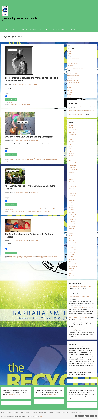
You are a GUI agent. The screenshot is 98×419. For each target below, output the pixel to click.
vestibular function (47, 211)
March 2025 (71, 155)
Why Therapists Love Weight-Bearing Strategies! (29, 136)
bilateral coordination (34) (73, 75)
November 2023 (72, 193)
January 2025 (72, 160)
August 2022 (72, 228)
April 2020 (71, 275)
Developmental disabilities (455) (74, 58)
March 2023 (71, 212)
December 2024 (72, 162)
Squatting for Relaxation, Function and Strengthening (82, 106)
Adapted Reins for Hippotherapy (76, 114)
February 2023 (72, 214)
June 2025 (71, 148)
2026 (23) (69, 88)
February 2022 (72, 242)
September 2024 (73, 170)
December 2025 (72, 134)
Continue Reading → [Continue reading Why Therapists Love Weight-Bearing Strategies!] (11, 154)
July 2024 (71, 174)
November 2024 (72, 165)
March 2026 (71, 127)
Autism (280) (70, 66)
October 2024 (72, 167)
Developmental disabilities (14, 158)
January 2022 (72, 245)
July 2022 (71, 231)
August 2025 (72, 144)
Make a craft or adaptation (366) (74, 61)
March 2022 (71, 240)
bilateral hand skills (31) (72, 80)
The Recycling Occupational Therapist (19, 18)
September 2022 (73, 226)
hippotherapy (34, 208)
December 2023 (72, 191)
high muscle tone (29, 257)
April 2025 (71, 153)
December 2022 (72, 219)
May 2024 (71, 179)
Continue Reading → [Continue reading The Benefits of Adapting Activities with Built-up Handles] (11, 253)
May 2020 (71, 273)
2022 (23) (69, 97)
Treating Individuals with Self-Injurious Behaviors (81, 307)
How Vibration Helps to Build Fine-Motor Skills (80, 286)
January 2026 (72, 132)
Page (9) (69, 53)
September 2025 (73, 141)
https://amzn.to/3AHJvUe (85, 398)
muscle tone (28, 104)
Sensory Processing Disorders (38, 158)
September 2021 (73, 254)
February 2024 (72, 186)
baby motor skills (22, 104)
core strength (21, 211)
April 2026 (71, 125)
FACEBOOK (33, 29)
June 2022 (71, 233)
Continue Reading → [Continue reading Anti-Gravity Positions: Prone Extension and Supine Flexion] (11, 204)
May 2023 (71, 207)
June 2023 (71, 205)
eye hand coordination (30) (73, 82)
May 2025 (71, 151)
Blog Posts (8, 29)
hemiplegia (23, 257)
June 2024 (71, 177)
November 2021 (72, 249)
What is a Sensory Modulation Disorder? (78, 317)
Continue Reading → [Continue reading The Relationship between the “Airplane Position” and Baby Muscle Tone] (11, 99)
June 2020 (71, 271)
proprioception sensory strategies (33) (76, 78)
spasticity (41, 257)
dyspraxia (30, 256)
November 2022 (72, 221)
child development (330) (72, 63)
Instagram (48, 29)
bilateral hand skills (13, 159)
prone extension (33, 211)
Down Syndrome (25, 159)
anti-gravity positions (14, 104)
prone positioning (54, 159)
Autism (10, 208)
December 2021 (72, 247)
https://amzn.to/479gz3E (52, 394)
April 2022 (71, 238)
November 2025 (72, 137)
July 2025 (71, 146)
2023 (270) (69, 95)
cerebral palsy (12, 257)
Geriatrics (34, 256)
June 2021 (71, 257)
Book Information (24, 29)
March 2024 (71, 184)
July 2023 (71, 202)
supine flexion (40, 211)
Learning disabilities (41, 208)
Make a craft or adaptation (25, 158)
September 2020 (73, 266)
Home (2, 29)
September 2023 (73, 198)
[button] (6, 96)
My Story (15, 29)
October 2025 (72, 139)
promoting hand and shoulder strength (43, 159)
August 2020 (72, 268)
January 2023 (72, 217)
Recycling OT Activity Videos (60, 29)
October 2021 (72, 252)
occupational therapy (50, 208)
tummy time (7, 161)
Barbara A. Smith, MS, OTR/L (20, 84)
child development (12, 102)
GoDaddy (41, 416)
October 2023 (72, 195)
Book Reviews (41, 29)
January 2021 (72, 261)
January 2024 (72, 188)
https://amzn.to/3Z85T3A (14, 394)
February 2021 (72, 259)
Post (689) (69, 51)
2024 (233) (69, 92)
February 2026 (72, 130)
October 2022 (72, 224)
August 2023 (72, 200)
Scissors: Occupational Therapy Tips (77, 329)
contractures (18, 257)
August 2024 (72, 172)
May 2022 (71, 235)
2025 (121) (69, 90)
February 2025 (72, 158)
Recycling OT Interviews (74, 29)
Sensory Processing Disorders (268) (75, 68)
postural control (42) (72, 73)
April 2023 (71, 210)
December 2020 (72, 264)
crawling (19, 159)
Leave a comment (33, 84)
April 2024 (71, 181)
